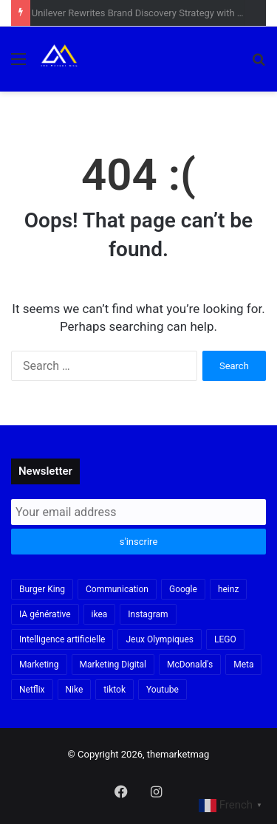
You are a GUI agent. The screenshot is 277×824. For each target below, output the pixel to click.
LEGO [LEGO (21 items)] (225, 639)
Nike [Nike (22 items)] (74, 689)
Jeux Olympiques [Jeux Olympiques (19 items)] (160, 639)
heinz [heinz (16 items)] (228, 589)
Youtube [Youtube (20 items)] (162, 689)
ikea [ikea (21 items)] (100, 614)
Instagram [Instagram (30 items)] (148, 614)
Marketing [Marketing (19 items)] (39, 664)
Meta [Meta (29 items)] (243, 664)
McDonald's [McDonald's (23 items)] (190, 664)
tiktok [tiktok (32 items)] (114, 689)
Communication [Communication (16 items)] (117, 589)
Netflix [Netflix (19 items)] (32, 689)
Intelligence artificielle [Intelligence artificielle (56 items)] (62, 639)
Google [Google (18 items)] (183, 589)
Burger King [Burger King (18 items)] (42, 589)
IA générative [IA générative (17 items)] (45, 614)
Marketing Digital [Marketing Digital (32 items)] (113, 664)
